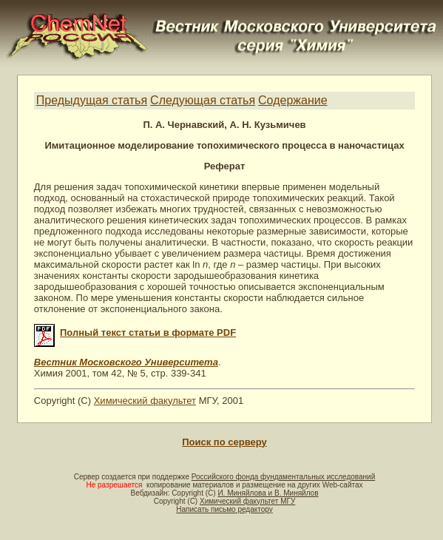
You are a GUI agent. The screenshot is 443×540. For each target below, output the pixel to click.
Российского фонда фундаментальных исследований (283, 477)
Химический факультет (145, 400)
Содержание (293, 100)
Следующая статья (202, 100)
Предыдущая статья (91, 100)
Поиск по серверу (224, 442)
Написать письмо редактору (224, 509)
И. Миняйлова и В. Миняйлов (267, 493)
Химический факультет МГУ (247, 501)
